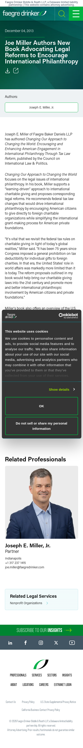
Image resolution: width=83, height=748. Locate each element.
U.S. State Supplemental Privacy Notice (58, 702)
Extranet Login (62, 685)
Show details (59, 389)
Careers (43, 685)
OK (41, 406)
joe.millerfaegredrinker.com (24, 567)
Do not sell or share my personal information (41, 425)
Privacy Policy (28, 702)
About (13, 685)
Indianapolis (13, 558)
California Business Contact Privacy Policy (41, 710)
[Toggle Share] (16, 70)
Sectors (52, 675)
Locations (28, 685)
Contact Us (11, 702)
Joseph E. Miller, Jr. (41, 107)
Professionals (18, 675)
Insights (67, 675)
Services (37, 675)
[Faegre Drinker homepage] (24, 13)
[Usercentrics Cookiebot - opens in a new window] (59, 316)
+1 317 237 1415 (15, 563)
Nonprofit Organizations (29, 603)
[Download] (7, 70)
